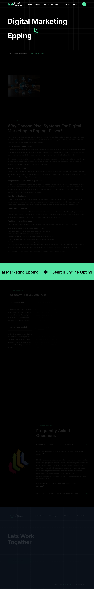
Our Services (40, 4)
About (50, 4)
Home (30, 4)
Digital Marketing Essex (20, 53)
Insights (58, 4)
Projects (67, 4)
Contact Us (77, 4)
